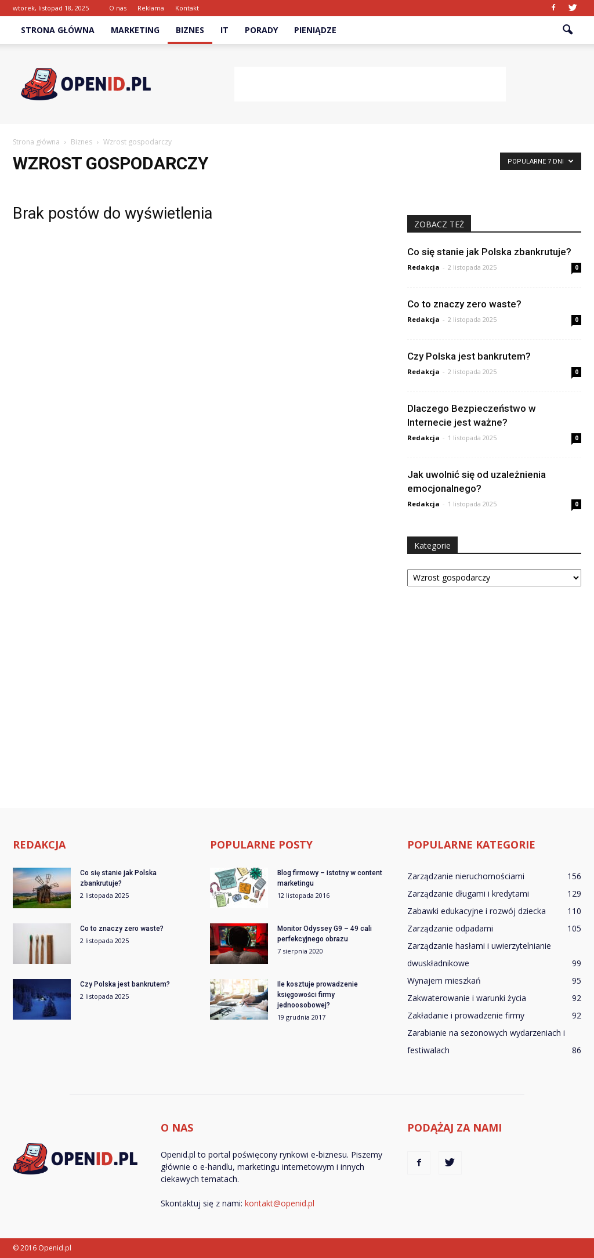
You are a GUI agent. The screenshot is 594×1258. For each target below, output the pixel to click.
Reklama (150, 7)
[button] (567, 30)
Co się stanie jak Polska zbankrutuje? (489, 252)
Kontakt (187, 7)
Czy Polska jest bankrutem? (469, 356)
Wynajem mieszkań (444, 980)
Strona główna (58, 29)
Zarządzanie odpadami (450, 928)
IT (224, 29)
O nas (117, 7)
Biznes (190, 29)
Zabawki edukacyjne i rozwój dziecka (476, 910)
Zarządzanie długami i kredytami (468, 893)
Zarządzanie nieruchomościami (465, 876)
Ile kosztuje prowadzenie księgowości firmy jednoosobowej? (317, 994)
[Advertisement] (370, 84)
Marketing (135, 29)
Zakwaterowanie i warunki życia (466, 997)
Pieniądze (315, 29)
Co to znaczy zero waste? (464, 304)
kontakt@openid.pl (279, 1203)
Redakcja (423, 267)
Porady (261, 29)
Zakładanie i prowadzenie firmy (465, 1015)
